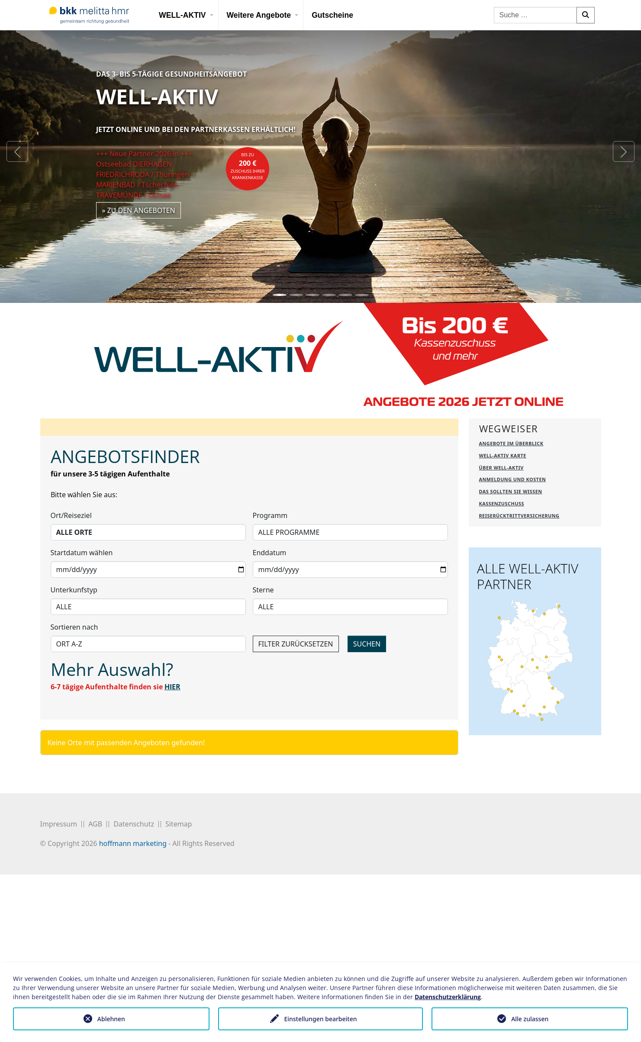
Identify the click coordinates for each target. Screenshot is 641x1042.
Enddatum (270, 642)
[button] (17, 151)
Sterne (263, 680)
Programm (270, 605)
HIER (172, 777)
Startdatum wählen (82, 642)
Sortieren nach (74, 717)
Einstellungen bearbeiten (320, 1019)
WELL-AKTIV (182, 15)
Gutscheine (332, 15)
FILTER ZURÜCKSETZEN (295, 734)
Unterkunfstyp (74, 680)
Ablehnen (111, 1019)
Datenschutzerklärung (448, 997)
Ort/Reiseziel (71, 605)
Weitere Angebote (259, 15)
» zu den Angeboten (138, 210)
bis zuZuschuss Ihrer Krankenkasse (248, 166)
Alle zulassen (529, 1019)
